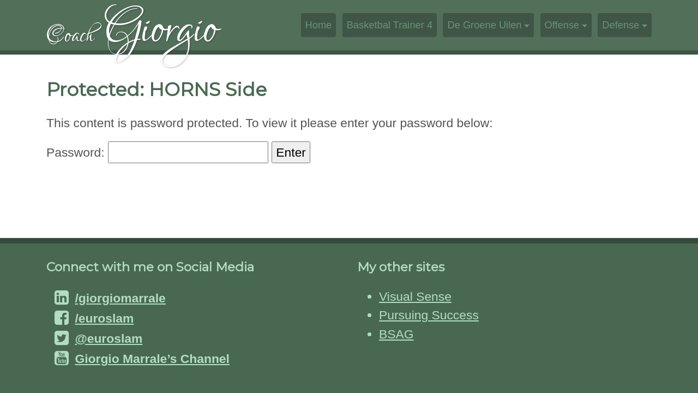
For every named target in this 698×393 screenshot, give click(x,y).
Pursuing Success (429, 315)
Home (318, 25)
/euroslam (104, 318)
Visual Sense (415, 296)
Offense (562, 25)
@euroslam (108, 338)
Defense (620, 25)
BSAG (396, 334)
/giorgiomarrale (120, 298)
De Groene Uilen (484, 25)
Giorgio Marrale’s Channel (152, 359)
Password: (157, 152)
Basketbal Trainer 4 (389, 25)
